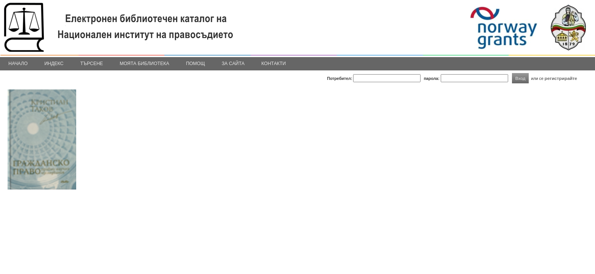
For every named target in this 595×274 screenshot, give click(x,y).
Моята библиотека (144, 63)
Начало (18, 63)
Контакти (273, 63)
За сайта (233, 63)
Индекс (54, 63)
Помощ (195, 63)
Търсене (91, 63)
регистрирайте (561, 78)
